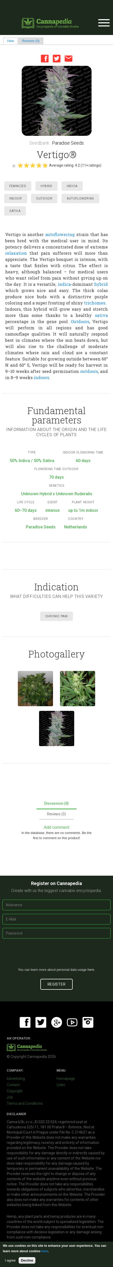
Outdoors (80, 321)
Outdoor (44, 198)
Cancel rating (14, 165)
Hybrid (46, 186)
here (90, 970)
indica (64, 284)
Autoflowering (80, 198)
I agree (10, 1260)
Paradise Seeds (68, 143)
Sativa (15, 211)
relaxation (16, 253)
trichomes (94, 303)
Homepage (66, 1079)
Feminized (17, 186)
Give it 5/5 (45, 165)
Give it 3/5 (32, 165)
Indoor (15, 198)
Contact (13, 1085)
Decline (27, 1260)
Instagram (87, 1022)
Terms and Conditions (25, 1103)
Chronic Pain (56, 616)
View (12, 41)
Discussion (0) (56, 803)
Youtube (72, 1022)
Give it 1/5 (20, 165)
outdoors (89, 371)
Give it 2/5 (26, 165)
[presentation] (56, 955)
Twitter (56, 58)
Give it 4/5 (38, 165)
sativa (101, 315)
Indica (72, 186)
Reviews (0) (31, 41)
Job (10, 1097)
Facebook (44, 58)
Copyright (14, 1091)
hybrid (101, 284)
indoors (41, 377)
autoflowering (60, 234)
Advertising (16, 1079)
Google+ (56, 1022)
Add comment (56, 827)
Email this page (68, 58)
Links (61, 1085)
